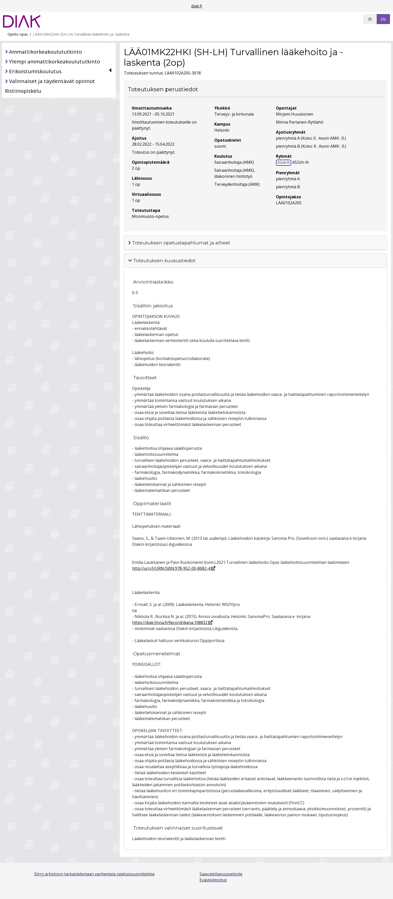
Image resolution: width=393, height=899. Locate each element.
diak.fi (196, 6)
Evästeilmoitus (213, 880)
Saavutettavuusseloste (221, 874)
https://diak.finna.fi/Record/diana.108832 (172, 622)
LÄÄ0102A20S (289, 203)
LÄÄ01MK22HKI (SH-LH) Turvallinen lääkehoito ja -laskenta (81, 34)
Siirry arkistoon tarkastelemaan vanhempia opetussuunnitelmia (94, 874)
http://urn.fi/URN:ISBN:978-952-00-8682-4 (173, 568)
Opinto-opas (18, 34)
